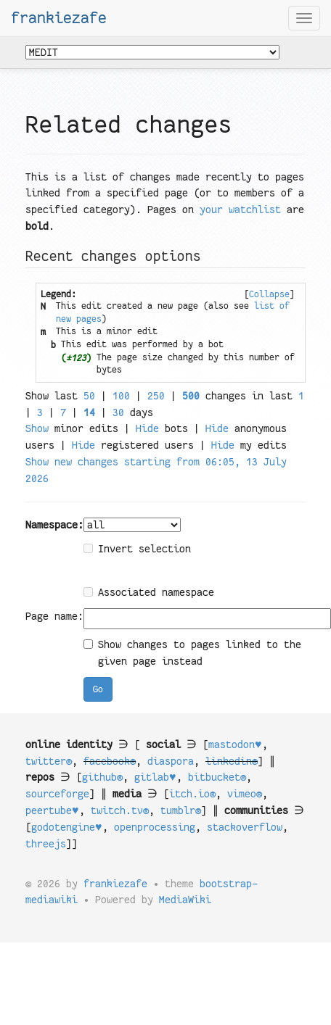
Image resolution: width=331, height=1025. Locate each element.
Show (37, 428)
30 (118, 412)
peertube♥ (52, 810)
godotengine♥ (66, 827)
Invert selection (137, 549)
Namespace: (54, 525)
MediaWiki (185, 899)
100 (121, 396)
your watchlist (240, 209)
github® (102, 777)
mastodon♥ (235, 744)
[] (269, 294)
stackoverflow (244, 827)
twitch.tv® (120, 810)
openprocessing (154, 827)
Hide (147, 428)
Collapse (269, 294)
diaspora (170, 761)
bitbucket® (217, 777)
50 (89, 396)
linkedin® (231, 761)
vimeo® (244, 794)
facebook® (109, 761)
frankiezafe (59, 18)
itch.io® (192, 794)
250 (156, 396)
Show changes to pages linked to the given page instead (192, 653)
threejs (45, 844)
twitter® (48, 761)
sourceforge (57, 794)
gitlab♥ (155, 777)
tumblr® (180, 810)
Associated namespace (148, 592)
